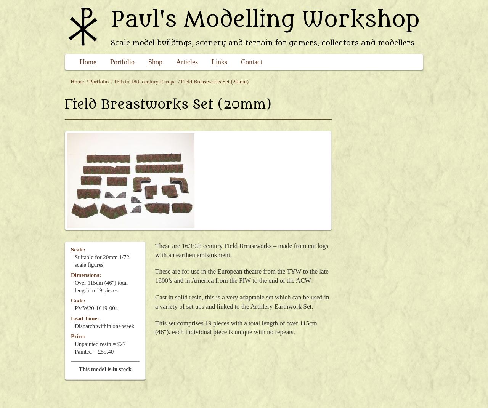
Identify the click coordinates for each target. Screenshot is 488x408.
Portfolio (122, 62)
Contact (251, 62)
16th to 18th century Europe (145, 81)
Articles (187, 62)
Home (88, 62)
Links (219, 62)
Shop (155, 62)
